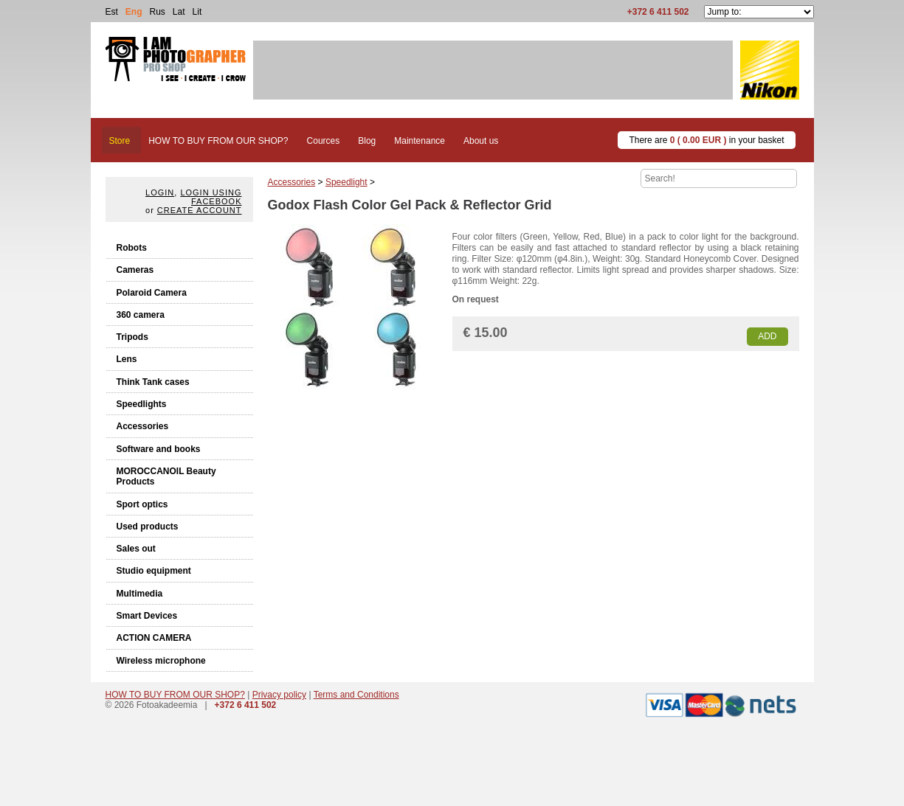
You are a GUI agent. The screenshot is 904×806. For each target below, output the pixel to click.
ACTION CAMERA (154, 638)
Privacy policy (279, 694)
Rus (157, 12)
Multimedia (140, 593)
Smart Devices (147, 616)
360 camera (141, 315)
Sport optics (142, 504)
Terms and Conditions (356, 694)
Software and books (159, 449)
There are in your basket (706, 140)
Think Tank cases (153, 382)
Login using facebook (210, 197)
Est (112, 12)
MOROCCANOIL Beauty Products (166, 476)
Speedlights (142, 404)
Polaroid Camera (152, 293)
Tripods (132, 337)
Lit (197, 12)
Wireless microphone (161, 661)
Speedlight (346, 182)
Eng (133, 12)
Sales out (136, 548)
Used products (148, 526)
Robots (132, 248)
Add (767, 336)
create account (199, 210)
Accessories (143, 426)
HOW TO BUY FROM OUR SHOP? (175, 694)
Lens (127, 359)
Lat (179, 12)
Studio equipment (154, 571)
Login (159, 192)
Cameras (135, 270)
